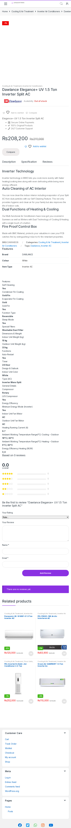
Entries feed (10, 782)
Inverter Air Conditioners (48, 11)
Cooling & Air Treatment (23, 11)
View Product (30, 653)
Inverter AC (46, 246)
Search (61, 3)
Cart (7, 739)
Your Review (8, 522)
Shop (7, 762)
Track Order (10, 744)
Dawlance (35, 246)
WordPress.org (12, 791)
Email (5, 558)
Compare (33, 113)
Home (5, 11)
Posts (10, 811)
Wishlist (8, 748)
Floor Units (28, 661)
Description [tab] (9, 161)
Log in (8, 777)
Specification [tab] (29, 161)
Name (5, 545)
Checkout (9, 753)
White (25, 260)
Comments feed (12, 786)
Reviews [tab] (47, 161)
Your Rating (7, 512)
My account (10, 757)
